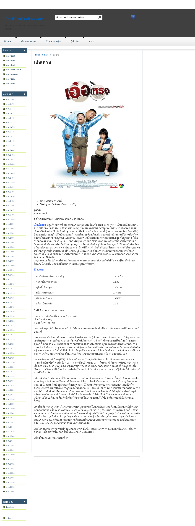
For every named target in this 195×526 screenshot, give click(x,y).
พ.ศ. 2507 (10, 256)
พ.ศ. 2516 (10, 298)
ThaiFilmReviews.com (24, 19)
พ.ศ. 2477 (10, 136)
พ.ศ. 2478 (10, 141)
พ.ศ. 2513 (10, 284)
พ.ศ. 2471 (10, 109)
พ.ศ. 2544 (10, 427)
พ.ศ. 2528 (10, 353)
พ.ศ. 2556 (10, 482)
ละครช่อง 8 (10, 60)
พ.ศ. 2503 (10, 238)
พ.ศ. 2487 (10, 178)
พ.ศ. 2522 (10, 325)
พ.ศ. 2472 (10, 113)
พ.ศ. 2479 (10, 146)
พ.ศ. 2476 (10, 132)
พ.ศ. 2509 (10, 266)
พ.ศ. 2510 (10, 270)
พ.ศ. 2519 (10, 312)
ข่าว (91, 41)
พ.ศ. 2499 (10, 219)
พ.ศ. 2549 (10, 450)
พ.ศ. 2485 (10, 173)
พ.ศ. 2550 (10, 455)
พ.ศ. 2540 (10, 408)
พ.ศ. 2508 (10, 261)
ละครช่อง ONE (12, 74)
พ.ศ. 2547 (10, 441)
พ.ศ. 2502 (10, 233)
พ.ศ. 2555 (10, 478)
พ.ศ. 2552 (10, 464)
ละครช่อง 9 (10, 65)
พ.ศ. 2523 (10, 330)
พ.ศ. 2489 (10, 183)
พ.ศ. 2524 (10, 335)
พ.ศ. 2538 (10, 399)
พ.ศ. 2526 (10, 344)
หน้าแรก (9, 518)
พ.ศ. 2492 (10, 187)
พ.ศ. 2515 (10, 293)
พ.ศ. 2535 (10, 385)
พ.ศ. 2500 (10, 224)
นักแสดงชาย (28, 41)
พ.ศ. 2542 (10, 418)
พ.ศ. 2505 (10, 247)
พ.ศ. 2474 (10, 122)
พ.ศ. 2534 (10, 381)
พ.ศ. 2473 (10, 118)
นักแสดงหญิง (53, 41)
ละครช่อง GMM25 (13, 70)
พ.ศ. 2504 (10, 242)
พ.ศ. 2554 (10, 473)
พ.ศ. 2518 (10, 307)
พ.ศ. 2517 (10, 302)
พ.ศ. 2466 (10, 100)
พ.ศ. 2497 (10, 210)
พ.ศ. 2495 (10, 201)
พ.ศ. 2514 (10, 289)
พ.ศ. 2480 (10, 150)
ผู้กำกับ (75, 41)
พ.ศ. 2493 (10, 192)
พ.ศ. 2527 (10, 349)
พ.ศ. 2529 (10, 358)
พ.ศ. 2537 (10, 395)
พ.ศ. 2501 (10, 229)
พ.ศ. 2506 (10, 252)
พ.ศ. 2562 (10, 487)
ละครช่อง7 (10, 84)
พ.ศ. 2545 (10, 432)
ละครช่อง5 (10, 79)
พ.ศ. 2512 (10, 279)
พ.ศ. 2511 (10, 275)
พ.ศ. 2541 (10, 413)
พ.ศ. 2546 (10, 436)
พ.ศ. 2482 (10, 159)
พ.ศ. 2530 (10, 362)
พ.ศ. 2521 (10, 321)
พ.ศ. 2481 (10, 155)
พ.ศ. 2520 (10, 316)
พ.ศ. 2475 (10, 127)
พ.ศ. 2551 (10, 459)
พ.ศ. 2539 (10, 404)
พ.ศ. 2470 (10, 104)
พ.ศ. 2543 (10, 422)
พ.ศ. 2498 (10, 215)
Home (7, 41)
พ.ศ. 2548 (10, 445)
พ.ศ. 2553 (10, 469)
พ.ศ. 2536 (10, 390)
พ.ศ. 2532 (10, 372)
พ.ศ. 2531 (10, 367)
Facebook (10, 507)
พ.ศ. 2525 (10, 339)
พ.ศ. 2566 (10, 492)
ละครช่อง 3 (10, 56)
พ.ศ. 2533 (10, 376)
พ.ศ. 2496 (10, 206)
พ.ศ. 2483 (10, 164)
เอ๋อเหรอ (42, 61)
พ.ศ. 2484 (10, 169)
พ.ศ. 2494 (10, 196)
